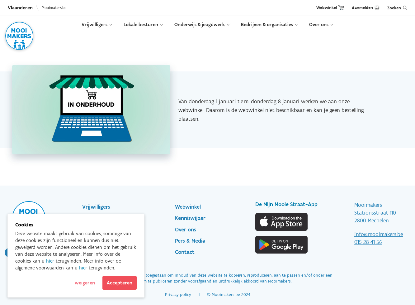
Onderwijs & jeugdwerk (199, 24)
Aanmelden (362, 7)
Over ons (318, 24)
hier (50, 261)
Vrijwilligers (94, 24)
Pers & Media (190, 240)
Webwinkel (326, 7)
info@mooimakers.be (378, 234)
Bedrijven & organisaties (267, 24)
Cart (341, 8)
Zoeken (394, 8)
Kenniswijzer (190, 218)
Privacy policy (178, 294)
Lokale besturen (141, 24)
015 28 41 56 (368, 242)
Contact (185, 252)
